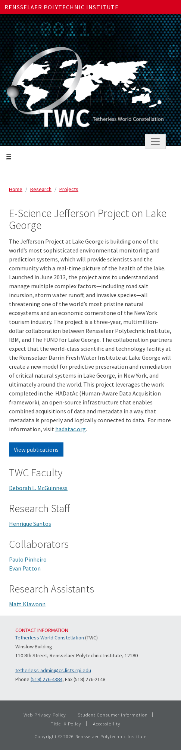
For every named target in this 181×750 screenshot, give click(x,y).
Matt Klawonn (27, 604)
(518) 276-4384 (46, 679)
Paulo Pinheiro (28, 559)
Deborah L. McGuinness (38, 488)
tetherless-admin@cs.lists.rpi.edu (53, 670)
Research (41, 189)
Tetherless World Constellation (49, 637)
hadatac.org (70, 429)
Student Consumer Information (113, 715)
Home (15, 189)
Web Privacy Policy (45, 715)
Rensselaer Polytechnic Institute (61, 7)
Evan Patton (25, 568)
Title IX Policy (66, 724)
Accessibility (107, 724)
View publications (36, 449)
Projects (68, 189)
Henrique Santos (30, 523)
